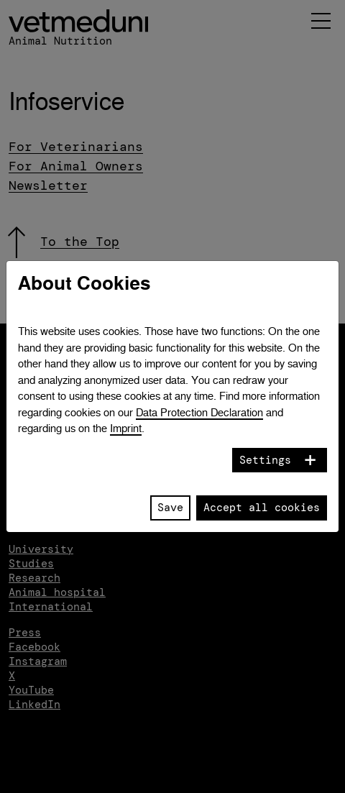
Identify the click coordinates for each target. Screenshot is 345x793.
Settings (265, 460)
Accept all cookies (261, 507)
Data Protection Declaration (199, 412)
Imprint (126, 428)
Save (170, 507)
